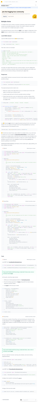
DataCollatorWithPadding (20, 134)
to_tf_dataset (17, 320)
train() (7, 285)
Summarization (5, 399)
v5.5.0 (26, 7)
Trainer (18, 281)
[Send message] (35, 400)
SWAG (2, 32)
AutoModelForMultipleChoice (15, 262)
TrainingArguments (25, 279)
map (9, 123)
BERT (20, 30)
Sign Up (4, 16)
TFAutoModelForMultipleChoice (16, 369)
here (12, 273)
